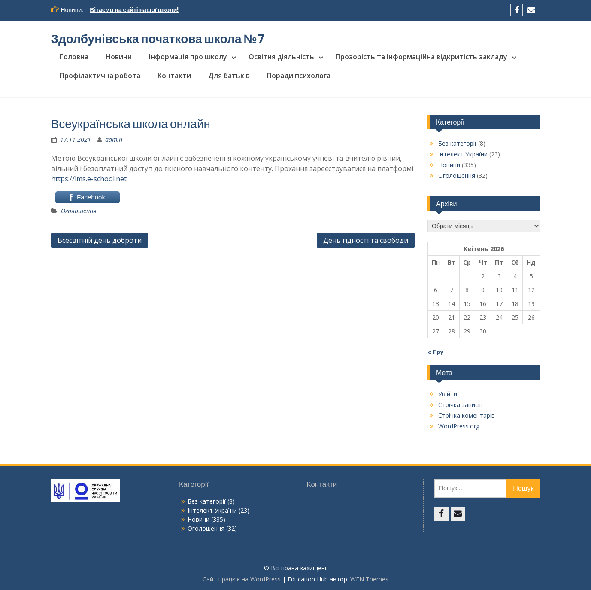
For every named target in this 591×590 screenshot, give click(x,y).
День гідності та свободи (365, 240)
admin (113, 139)
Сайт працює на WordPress (242, 579)
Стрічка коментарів (466, 415)
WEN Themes (369, 579)
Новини (119, 56)
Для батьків (229, 75)
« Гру (435, 352)
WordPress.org (458, 426)
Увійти (447, 394)
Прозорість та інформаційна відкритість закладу (421, 56)
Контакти (174, 75)
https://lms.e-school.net (89, 178)
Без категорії (457, 143)
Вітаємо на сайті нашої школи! (134, 10)
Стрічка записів (460, 404)
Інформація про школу (188, 56)
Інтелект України (463, 154)
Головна (74, 56)
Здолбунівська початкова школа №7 (158, 38)
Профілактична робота (100, 75)
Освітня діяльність (281, 56)
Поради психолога (298, 75)
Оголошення (78, 211)
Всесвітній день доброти (100, 240)
